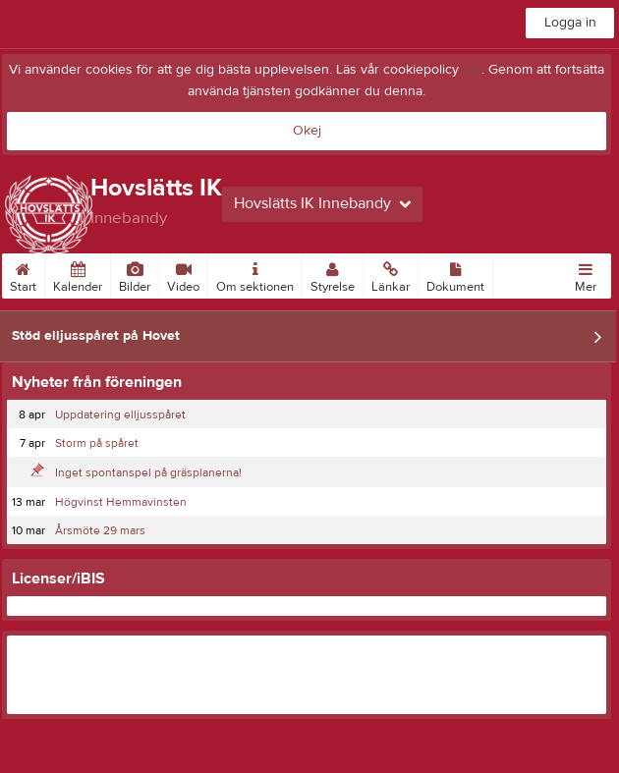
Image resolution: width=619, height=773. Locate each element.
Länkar (390, 274)
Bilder (134, 274)
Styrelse (332, 274)
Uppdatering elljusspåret (120, 414)
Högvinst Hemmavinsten (121, 502)
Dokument (455, 274)
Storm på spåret (97, 443)
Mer (585, 274)
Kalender (77, 274)
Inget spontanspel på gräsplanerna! (148, 472)
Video (183, 274)
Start (23, 274)
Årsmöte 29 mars (100, 530)
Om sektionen (255, 274)
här (472, 70)
